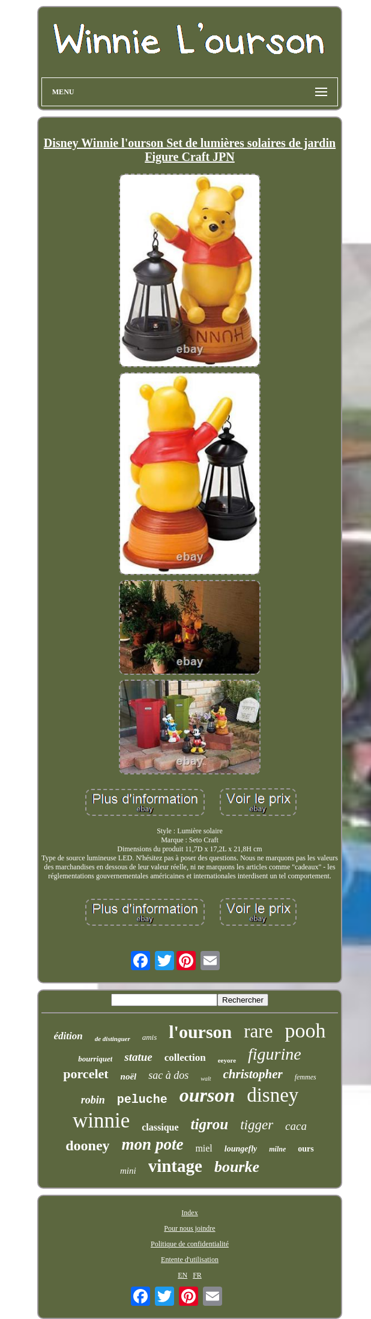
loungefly (241, 1148)
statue (138, 1057)
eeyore (227, 1060)
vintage (175, 1166)
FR (197, 1275)
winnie (101, 1120)
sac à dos (168, 1075)
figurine (274, 1054)
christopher (253, 1074)
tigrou (210, 1124)
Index (189, 1213)
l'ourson (200, 1032)
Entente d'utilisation (190, 1259)
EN (182, 1275)
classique (160, 1127)
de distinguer (112, 1038)
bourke (236, 1167)
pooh (305, 1030)
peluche (142, 1099)
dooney (87, 1145)
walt (206, 1078)
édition (68, 1036)
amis (149, 1037)
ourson (207, 1095)
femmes (305, 1077)
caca (296, 1126)
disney (272, 1095)
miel (203, 1148)
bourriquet (95, 1058)
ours (305, 1148)
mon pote (153, 1144)
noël (129, 1076)
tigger (256, 1124)
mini (128, 1171)
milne (277, 1149)
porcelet (85, 1073)
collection (185, 1057)
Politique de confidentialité (190, 1244)
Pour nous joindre (189, 1228)
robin (93, 1100)
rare (258, 1031)
